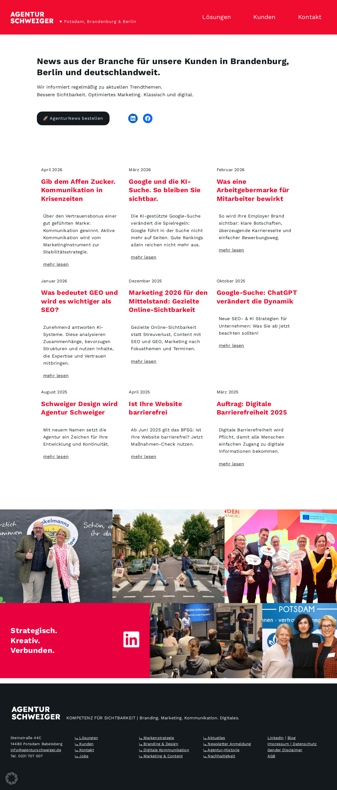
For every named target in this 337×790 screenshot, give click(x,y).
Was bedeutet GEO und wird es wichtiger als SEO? (79, 301)
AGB (271, 756)
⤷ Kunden (84, 744)
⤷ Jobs (81, 756)
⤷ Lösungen (86, 738)
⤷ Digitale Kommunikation (164, 750)
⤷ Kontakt (84, 750)
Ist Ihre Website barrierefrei (155, 408)
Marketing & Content (163, 756)
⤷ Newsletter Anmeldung (227, 744)
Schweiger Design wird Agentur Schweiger (79, 408)
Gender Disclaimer (284, 750)
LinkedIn (275, 738)
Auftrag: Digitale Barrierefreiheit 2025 (252, 408)
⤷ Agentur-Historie (221, 750)
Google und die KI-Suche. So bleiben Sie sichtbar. (165, 189)
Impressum (278, 744)
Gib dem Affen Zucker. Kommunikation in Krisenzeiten (78, 189)
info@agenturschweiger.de (36, 750)
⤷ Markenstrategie (156, 738)
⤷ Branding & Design (158, 744)
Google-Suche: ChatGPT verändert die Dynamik (257, 297)
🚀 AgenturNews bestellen (73, 118)
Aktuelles (216, 738)
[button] (11, 778)
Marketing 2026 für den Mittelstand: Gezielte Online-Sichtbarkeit (168, 301)
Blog (292, 738)
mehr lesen (56, 264)
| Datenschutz (303, 744)
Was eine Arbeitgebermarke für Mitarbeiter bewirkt (253, 189)
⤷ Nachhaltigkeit (219, 756)
